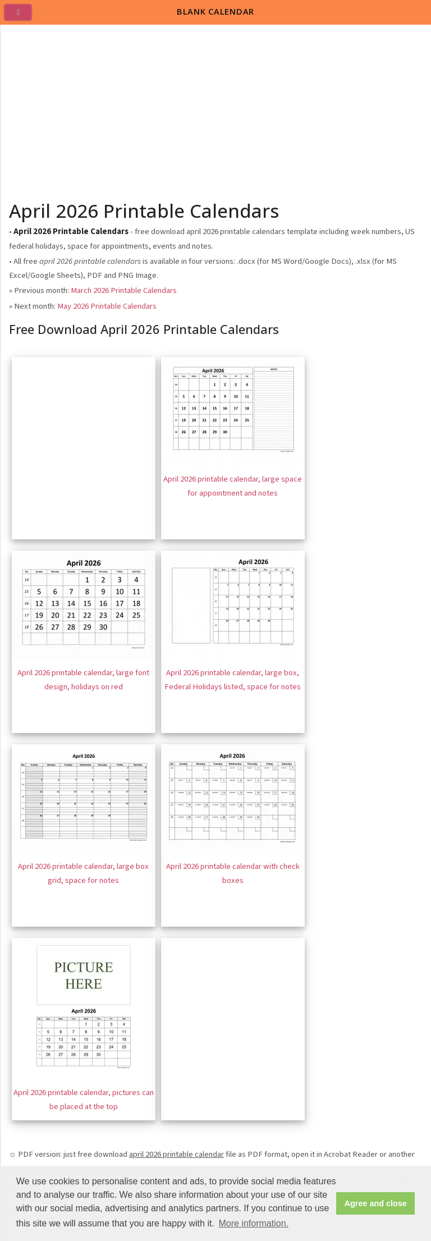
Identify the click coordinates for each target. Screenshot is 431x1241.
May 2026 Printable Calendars (107, 306)
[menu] (22, 17)
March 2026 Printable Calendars (124, 290)
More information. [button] (253, 1223)
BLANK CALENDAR (215, 11)
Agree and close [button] (376, 1203)
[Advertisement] (216, 108)
